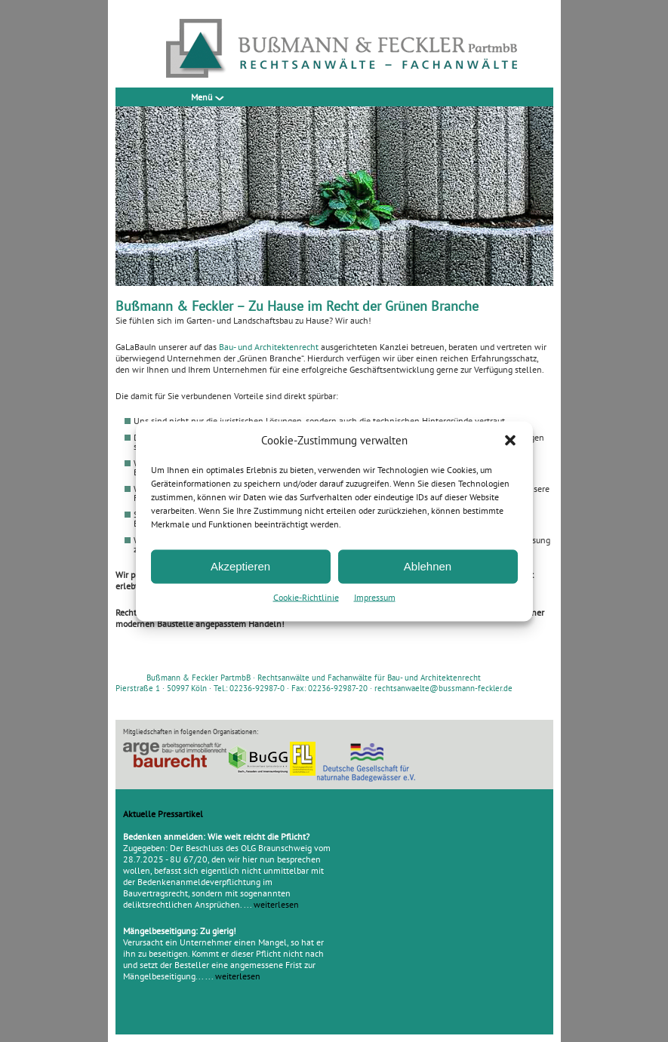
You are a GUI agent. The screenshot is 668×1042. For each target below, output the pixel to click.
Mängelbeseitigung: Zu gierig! (179, 930)
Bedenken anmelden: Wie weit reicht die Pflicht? (216, 836)
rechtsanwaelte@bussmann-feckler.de (443, 688)
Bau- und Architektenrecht (269, 346)
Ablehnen (427, 566)
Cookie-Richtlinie (306, 596)
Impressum (375, 596)
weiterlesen (276, 904)
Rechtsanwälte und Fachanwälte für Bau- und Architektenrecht (369, 677)
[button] (510, 439)
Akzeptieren (240, 566)
